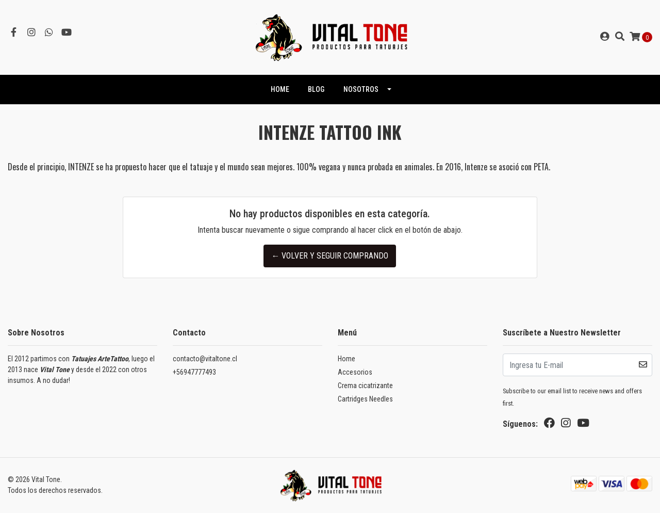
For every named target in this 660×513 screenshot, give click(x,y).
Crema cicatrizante (365, 385)
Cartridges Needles (365, 399)
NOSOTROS (360, 89)
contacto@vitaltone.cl (205, 359)
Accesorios (355, 372)
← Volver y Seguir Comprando (329, 256)
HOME (280, 89)
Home (346, 359)
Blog (316, 89)
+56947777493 (194, 372)
